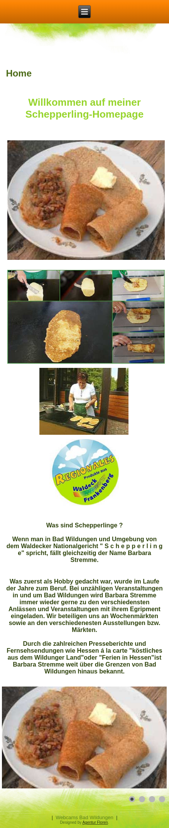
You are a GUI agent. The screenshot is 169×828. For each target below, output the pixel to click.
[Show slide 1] (132, 799)
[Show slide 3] (152, 799)
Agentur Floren (95, 822)
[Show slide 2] (142, 799)
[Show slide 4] (162, 799)
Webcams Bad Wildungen (84, 817)
